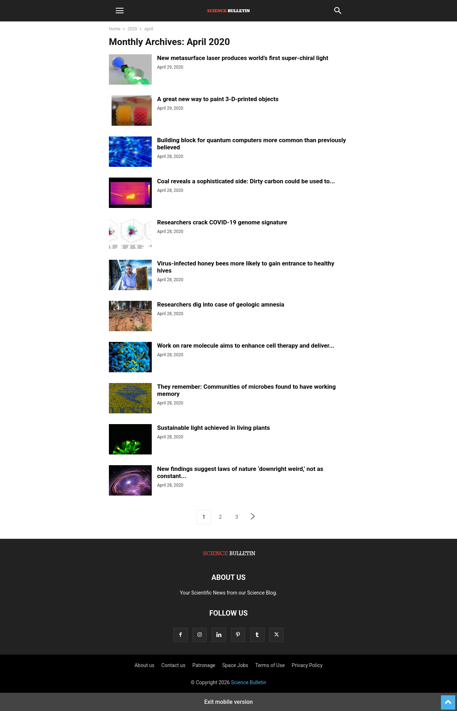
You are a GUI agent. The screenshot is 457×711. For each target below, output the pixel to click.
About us (145, 665)
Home (114, 28)
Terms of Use (270, 665)
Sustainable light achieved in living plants (213, 427)
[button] (119, 10)
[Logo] (228, 555)
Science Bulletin (248, 682)
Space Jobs (235, 665)
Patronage (203, 665)
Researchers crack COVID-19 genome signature (222, 222)
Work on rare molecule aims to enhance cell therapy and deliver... (245, 345)
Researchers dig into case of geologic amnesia (220, 304)
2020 (132, 28)
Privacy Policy (307, 665)
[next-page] (253, 517)
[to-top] (448, 699)
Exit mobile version (228, 701)
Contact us (173, 665)
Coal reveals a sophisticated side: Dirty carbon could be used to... (246, 181)
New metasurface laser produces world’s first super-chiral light (242, 57)
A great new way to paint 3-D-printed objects (217, 99)
